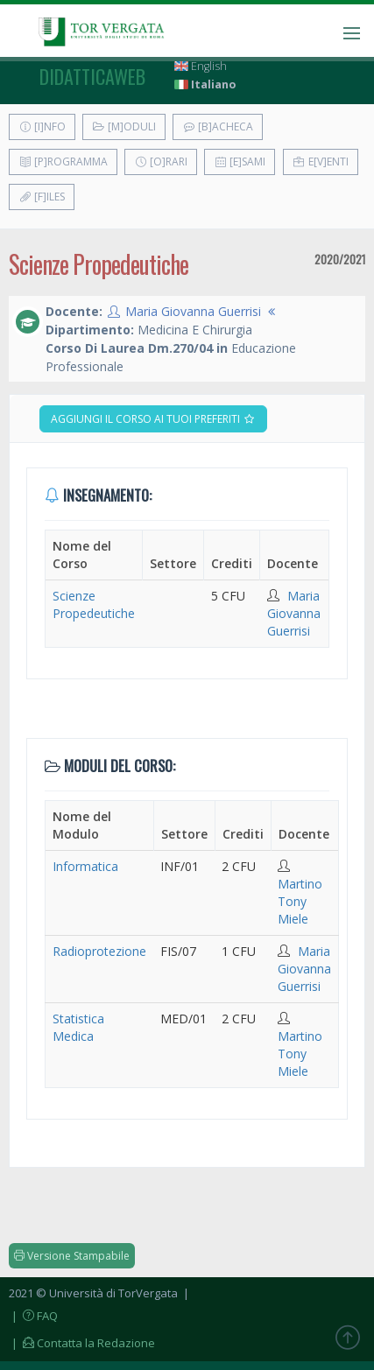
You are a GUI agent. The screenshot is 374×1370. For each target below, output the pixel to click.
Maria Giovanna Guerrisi (193, 311)
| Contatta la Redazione (82, 1343)
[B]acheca (217, 126)
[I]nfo (42, 126)
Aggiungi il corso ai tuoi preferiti (153, 418)
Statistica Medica (78, 1027)
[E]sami (239, 161)
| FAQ (33, 1316)
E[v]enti (321, 161)
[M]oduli (124, 126)
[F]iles (41, 196)
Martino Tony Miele (300, 901)
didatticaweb (92, 76)
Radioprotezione (99, 951)
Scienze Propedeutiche (94, 604)
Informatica (85, 866)
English (200, 66)
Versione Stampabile (72, 1255)
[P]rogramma (63, 161)
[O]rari (160, 161)
